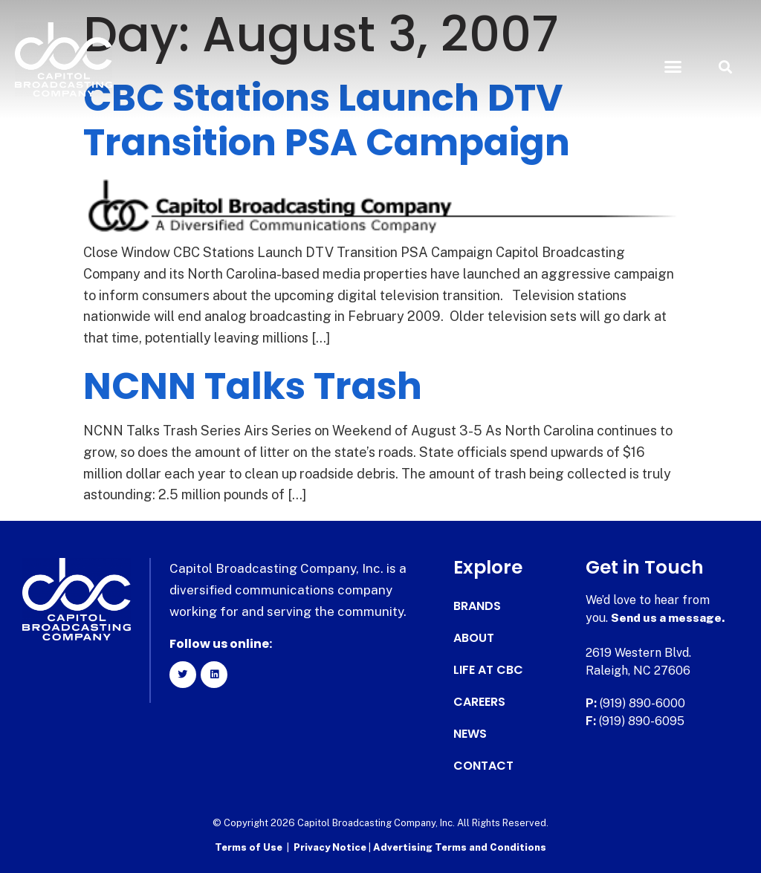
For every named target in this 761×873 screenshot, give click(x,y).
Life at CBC (488, 670)
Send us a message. (668, 618)
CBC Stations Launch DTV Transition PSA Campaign (326, 120)
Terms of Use (248, 847)
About (473, 638)
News (470, 734)
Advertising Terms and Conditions (459, 847)
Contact (483, 766)
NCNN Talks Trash (252, 386)
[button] (672, 67)
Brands (477, 606)
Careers (479, 702)
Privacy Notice (331, 847)
